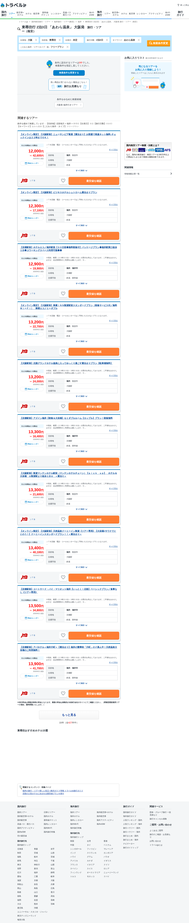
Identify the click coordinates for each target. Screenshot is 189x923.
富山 (52, 868)
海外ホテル (75, 816)
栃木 (36, 857)
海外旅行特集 (76, 828)
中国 (72, 845)
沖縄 (36, 908)
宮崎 (52, 904)
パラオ (106, 857)
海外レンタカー (76, 820)
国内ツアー (22, 812)
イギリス (107, 861)
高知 (52, 896)
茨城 (52, 857)
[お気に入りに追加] (63, 181)
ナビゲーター (129, 844)
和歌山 (20, 884)
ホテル (29, 13)
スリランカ (91, 853)
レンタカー (56, 13)
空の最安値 (22, 836)
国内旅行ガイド (129, 812)
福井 (36, 872)
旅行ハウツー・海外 (131, 832)
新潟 (36, 868)
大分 (19, 904)
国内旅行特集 (49, 832)
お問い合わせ (155, 841)
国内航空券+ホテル (25, 816)
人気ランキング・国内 (132, 820)
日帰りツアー (49, 812)
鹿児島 (20, 908)
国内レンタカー (50, 824)
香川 (52, 892)
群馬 (19, 861)
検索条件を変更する (69, 72)
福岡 (19, 900)
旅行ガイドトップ (130, 848)
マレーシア (108, 849)
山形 (52, 853)
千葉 (52, 861)
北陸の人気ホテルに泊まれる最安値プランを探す (43, 793)
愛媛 (36, 896)
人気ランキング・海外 (132, 824)
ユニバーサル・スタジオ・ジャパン (32, 912)
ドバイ (106, 876)
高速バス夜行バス (67, 13)
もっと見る (69, 714)
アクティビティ (80, 13)
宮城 (36, 853)
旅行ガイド (180, 13)
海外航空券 (101, 816)
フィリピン (91, 849)
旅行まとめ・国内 (130, 836)
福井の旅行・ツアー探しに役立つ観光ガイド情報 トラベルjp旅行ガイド (53, 791)
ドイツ (106, 865)
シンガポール (76, 849)
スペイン (74, 868)
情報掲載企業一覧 (148, 174)
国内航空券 (22, 820)
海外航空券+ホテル (105, 812)
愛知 (19, 876)
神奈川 (37, 865)
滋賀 (19, 880)
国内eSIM (21, 832)
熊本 (36, 904)
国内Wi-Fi (48, 828)
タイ (89, 845)
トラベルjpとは (156, 845)
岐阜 (52, 876)
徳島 (19, 896)
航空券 (36, 13)
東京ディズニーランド (26, 916)
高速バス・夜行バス (25, 824)
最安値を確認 (93, 181)
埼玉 (36, 861)
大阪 (52, 880)
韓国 (72, 841)
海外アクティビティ (105, 820)
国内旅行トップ (24, 845)
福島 (19, 857)
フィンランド (76, 872)
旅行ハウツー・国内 (131, 828)
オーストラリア (93, 872)
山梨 (52, 865)
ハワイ (73, 857)
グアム (90, 857)
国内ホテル (48, 816)
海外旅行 (99, 13)
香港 (105, 841)
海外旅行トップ (76, 837)
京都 (36, 880)
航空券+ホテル (20, 13)
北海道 (20, 849)
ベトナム (107, 845)
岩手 (52, 849)
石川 (19, 872)
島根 (19, 892)
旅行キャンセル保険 (158, 819)
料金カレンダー (32, 163)
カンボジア (108, 853)
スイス (90, 868)
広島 (52, 888)
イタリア (90, 865)
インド (73, 853)
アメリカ (74, 861)
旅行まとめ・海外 (130, 840)
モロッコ (90, 876)
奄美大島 (21, 920)
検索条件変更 (160, 43)
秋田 (19, 853)
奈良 (36, 884)
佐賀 (36, 900)
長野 (19, 868)
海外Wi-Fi (74, 824)
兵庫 (52, 884)
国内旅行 (3, 13)
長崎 (52, 900)
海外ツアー (75, 812)
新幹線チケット (45, 13)
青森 (36, 849)
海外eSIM (101, 824)
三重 (36, 876)
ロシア (106, 868)
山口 (36, 892)
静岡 (52, 872)
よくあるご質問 (156, 830)
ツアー (12, 13)
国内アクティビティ (25, 828)
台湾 (89, 841)
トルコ (73, 876)
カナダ (90, 861)
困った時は (183, 5)
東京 (19, 865)
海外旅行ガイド (129, 816)
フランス (74, 865)
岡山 (19, 888)
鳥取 (36, 888)
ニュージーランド (111, 872)
